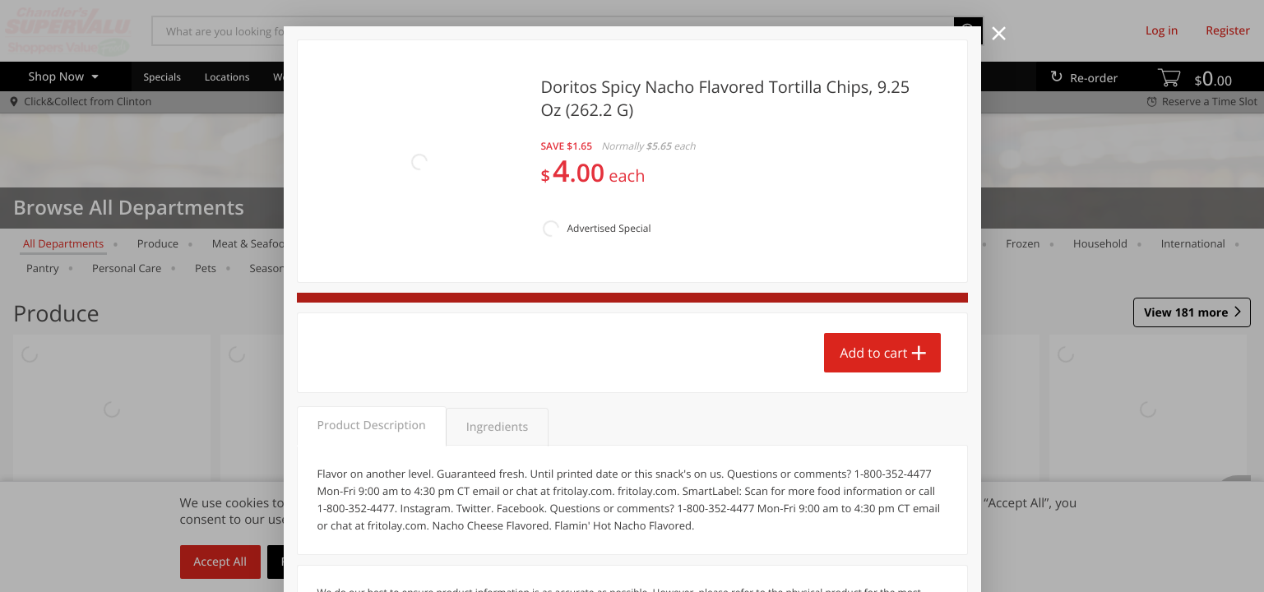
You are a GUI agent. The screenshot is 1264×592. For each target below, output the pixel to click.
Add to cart (873, 272)
